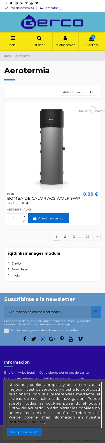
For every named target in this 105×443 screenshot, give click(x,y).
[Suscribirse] (96, 312)
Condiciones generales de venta (64, 372)
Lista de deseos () (19, 8)
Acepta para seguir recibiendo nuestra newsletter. (44, 330)
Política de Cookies (26, 422)
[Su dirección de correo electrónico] (47, 312)
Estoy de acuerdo (24, 432)
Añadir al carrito (48, 218)
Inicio (15, 275)
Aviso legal (20, 269)
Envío (16, 263)
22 (87, 236)
